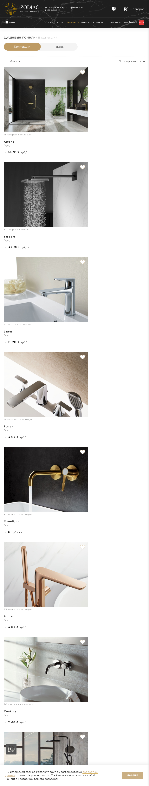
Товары (59, 46)
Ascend (9, 141)
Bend (56, 521)
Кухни (40, 708)
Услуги (83, 662)
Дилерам (10, 691)
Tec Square (60, 426)
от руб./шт (17, 152)
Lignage (106, 331)
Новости (9, 679)
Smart (104, 426)
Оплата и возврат (90, 696)
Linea (104, 141)
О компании (12, 673)
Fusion (8, 236)
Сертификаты (46, 679)
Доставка (84, 673)
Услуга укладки (88, 691)
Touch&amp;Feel (16, 426)
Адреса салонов (133, 738)
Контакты (129, 662)
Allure (104, 236)
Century (10, 331)
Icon (7, 521)
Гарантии (43, 673)
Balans (105, 521)
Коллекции (22, 46)
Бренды (9, 685)
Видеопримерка (89, 702)
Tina (7, 616)
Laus (55, 616)
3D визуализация (89, 685)
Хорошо (132, 775)
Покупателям (47, 662)
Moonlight (59, 236)
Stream (57, 141)
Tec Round (60, 331)
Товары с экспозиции (50, 696)
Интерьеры (44, 702)
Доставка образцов (91, 679)
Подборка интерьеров (93, 720)
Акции (40, 685)
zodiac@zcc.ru (136, 730)
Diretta (105, 616)
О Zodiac (11, 662)
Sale (39, 691)
